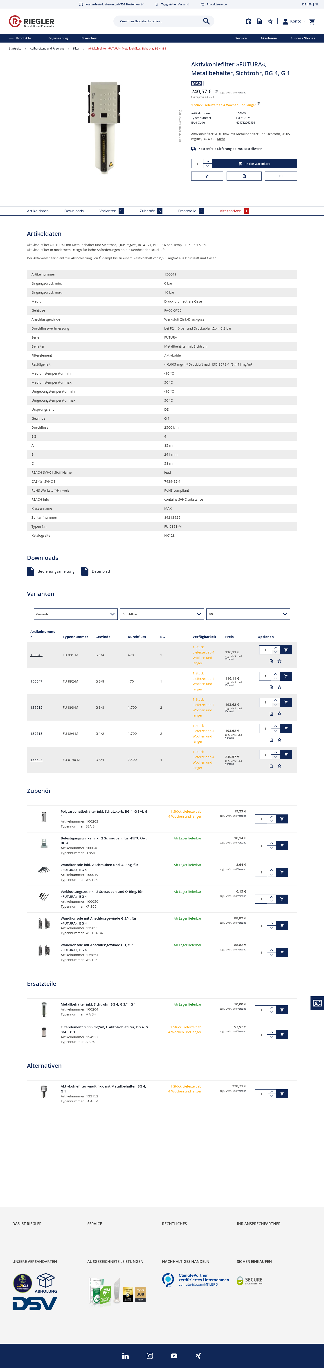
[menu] (112, 38)
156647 (36, 681)
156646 (36, 655)
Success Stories (303, 38)
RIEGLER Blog (24, 1169)
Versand (241, 92)
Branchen (89, 38)
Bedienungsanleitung (56, 571)
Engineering (58, 38)
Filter (76, 48)
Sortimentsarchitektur (31, 1192)
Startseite (15, 48)
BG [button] (211, 614)
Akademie (269, 38)
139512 (36, 707)
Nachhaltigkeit (24, 1177)
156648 (36, 759)
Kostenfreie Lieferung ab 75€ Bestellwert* (230, 149)
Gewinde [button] (42, 614)
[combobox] (160, 21)
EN (310, 4)
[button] (297, 21)
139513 (36, 733)
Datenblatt (101, 571)
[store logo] (59, 21)
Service (241, 38)
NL (317, 4)
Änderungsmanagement (108, 1192)
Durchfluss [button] (129, 614)
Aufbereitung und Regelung (47, 48)
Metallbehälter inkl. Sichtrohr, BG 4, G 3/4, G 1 (98, 1004)
